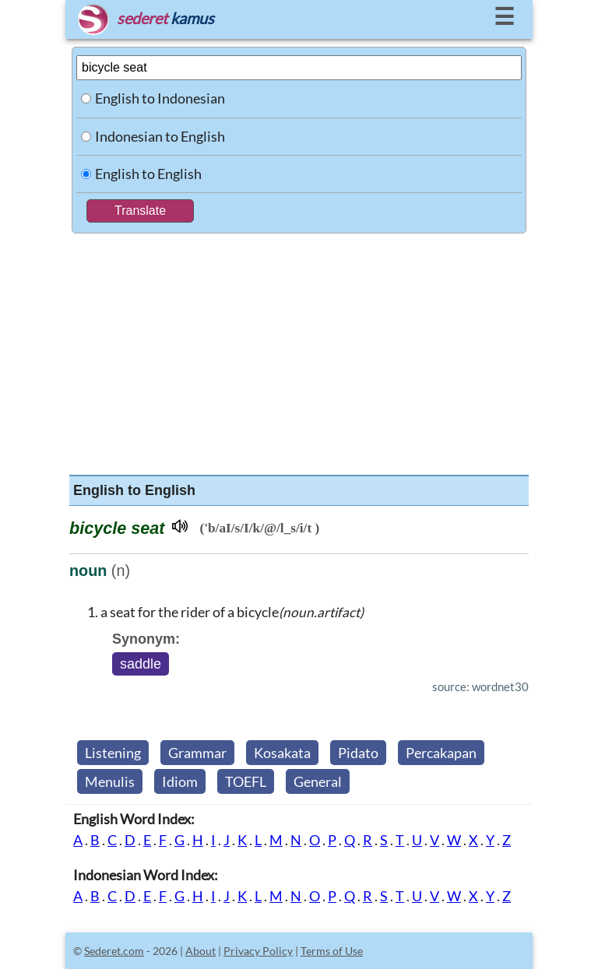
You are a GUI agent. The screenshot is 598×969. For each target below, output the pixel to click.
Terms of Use (332, 950)
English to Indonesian (160, 98)
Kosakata (282, 752)
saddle (140, 664)
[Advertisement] (299, 350)
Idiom (180, 781)
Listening (113, 752)
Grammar (197, 752)
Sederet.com (114, 950)
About (200, 950)
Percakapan (441, 752)
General (318, 781)
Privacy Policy (258, 950)
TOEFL (245, 781)
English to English (148, 173)
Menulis (110, 781)
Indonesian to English (160, 136)
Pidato (358, 752)
